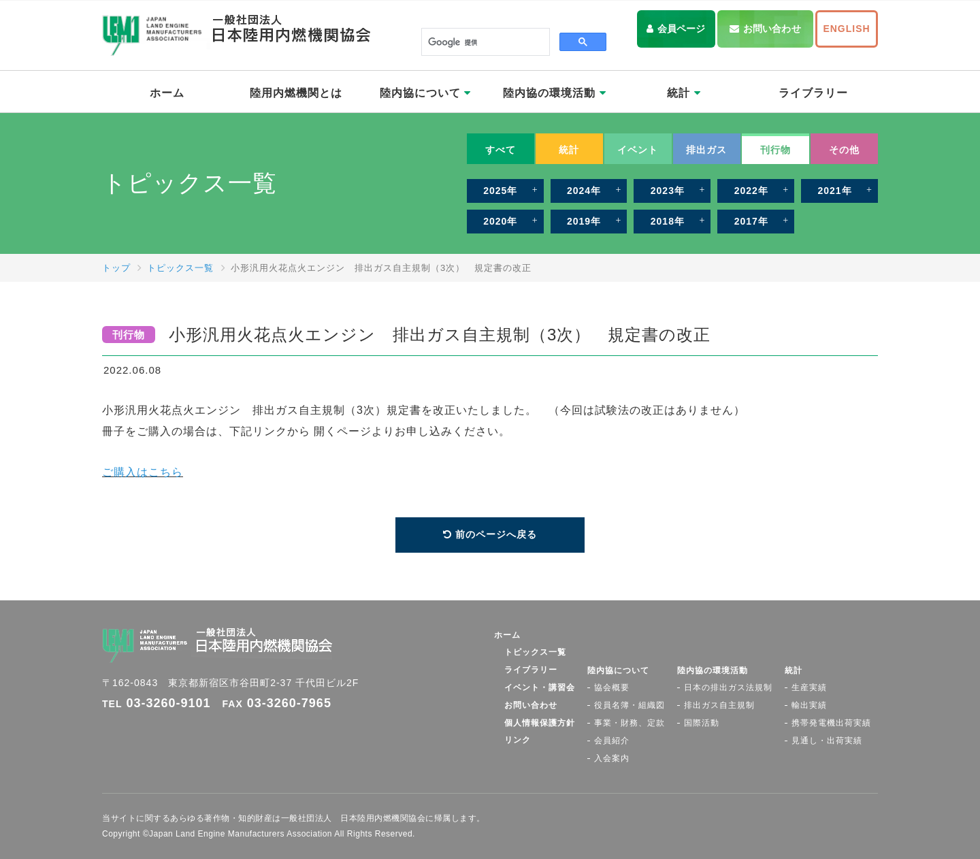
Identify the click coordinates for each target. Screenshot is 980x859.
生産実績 (809, 687)
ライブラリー (813, 93)
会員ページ (681, 28)
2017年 (751, 221)
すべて (500, 149)
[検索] (484, 42)
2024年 (584, 190)
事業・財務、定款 (629, 723)
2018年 (668, 221)
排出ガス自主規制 (719, 705)
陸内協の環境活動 (554, 93)
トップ (116, 268)
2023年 (668, 190)
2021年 (834, 190)
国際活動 (701, 723)
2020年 (500, 221)
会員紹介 (612, 740)
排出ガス (706, 149)
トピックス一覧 (180, 268)
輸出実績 (809, 705)
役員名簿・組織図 (629, 705)
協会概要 (612, 687)
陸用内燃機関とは (296, 93)
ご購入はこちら (142, 472)
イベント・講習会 (539, 687)
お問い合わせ (772, 28)
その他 (844, 149)
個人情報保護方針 (539, 723)
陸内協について (425, 93)
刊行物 (775, 149)
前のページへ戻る (496, 534)
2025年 (500, 190)
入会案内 (612, 758)
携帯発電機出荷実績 (831, 723)
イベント (637, 149)
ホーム (167, 93)
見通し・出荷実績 (826, 740)
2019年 (584, 221)
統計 (683, 93)
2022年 (751, 190)
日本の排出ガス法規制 (728, 687)
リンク (517, 740)
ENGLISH (846, 28)
